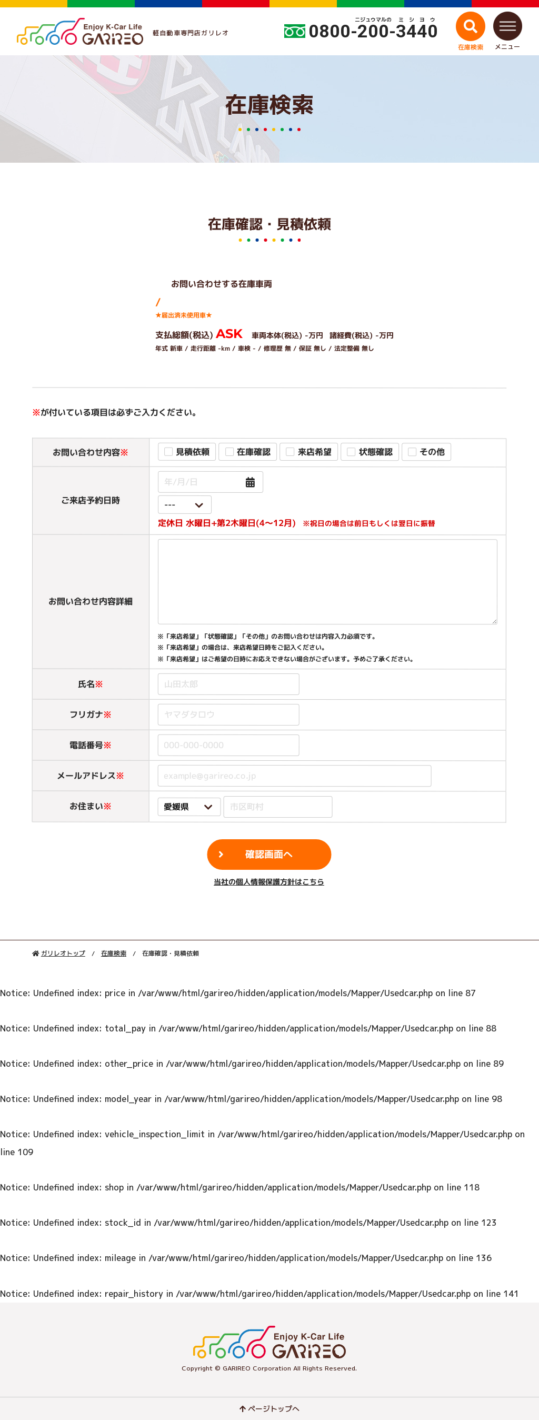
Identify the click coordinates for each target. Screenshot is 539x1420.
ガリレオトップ (63, 953)
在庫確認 (254, 452)
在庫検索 (113, 953)
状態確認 (376, 452)
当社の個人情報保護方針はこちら (269, 881)
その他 (432, 452)
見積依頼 (193, 452)
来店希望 (315, 452)
